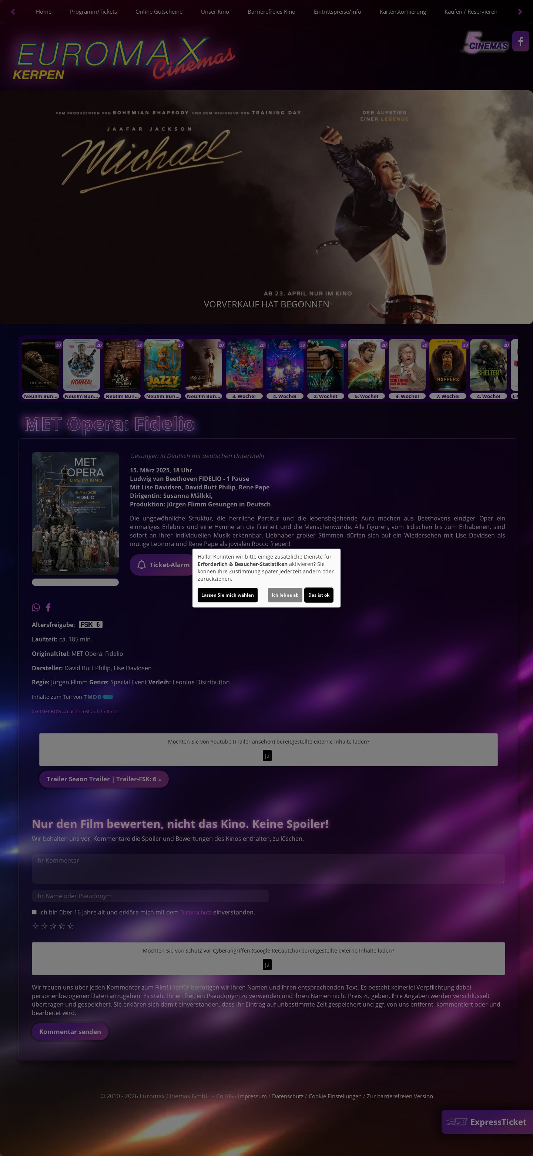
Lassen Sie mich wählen (227, 595)
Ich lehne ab (285, 595)
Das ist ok (318, 595)
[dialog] (266, 578)
